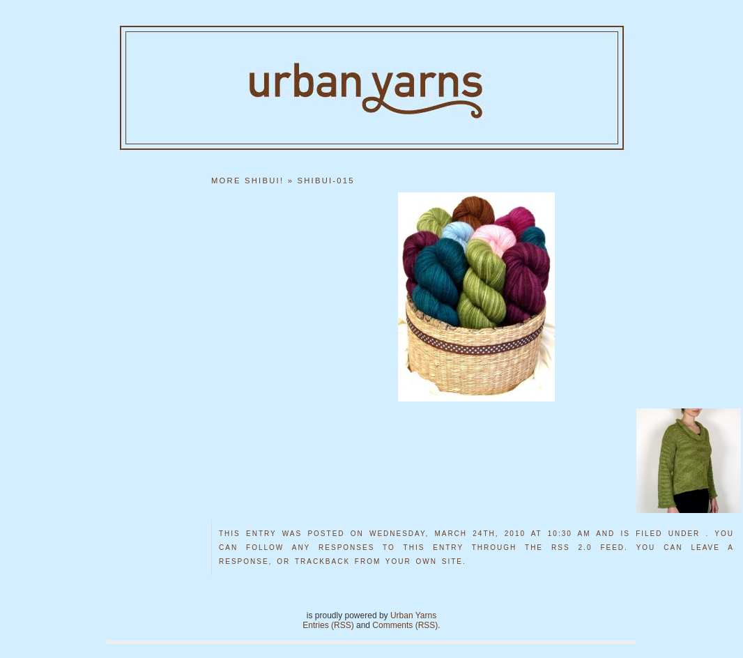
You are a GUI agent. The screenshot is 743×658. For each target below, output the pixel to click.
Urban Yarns (413, 615)
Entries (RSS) (327, 625)
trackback (322, 561)
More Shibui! (247, 180)
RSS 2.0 (571, 547)
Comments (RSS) (405, 625)
